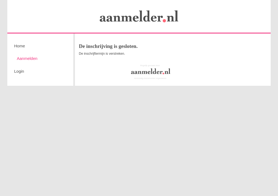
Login (19, 71)
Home (19, 46)
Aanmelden (27, 58)
